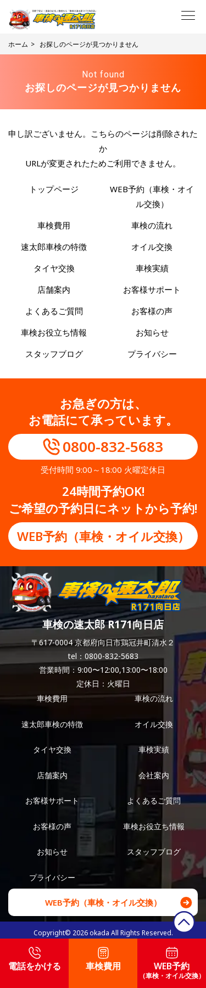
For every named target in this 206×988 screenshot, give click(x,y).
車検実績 (152, 268)
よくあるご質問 (54, 310)
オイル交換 (151, 246)
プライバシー (152, 353)
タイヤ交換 (54, 268)
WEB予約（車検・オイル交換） (103, 536)
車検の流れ (151, 225)
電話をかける (34, 959)
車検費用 (53, 225)
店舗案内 (53, 289)
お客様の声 (151, 310)
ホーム (18, 44)
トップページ (54, 188)
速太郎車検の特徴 (54, 246)
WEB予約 (172, 963)
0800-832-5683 (113, 446)
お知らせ (152, 332)
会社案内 (153, 775)
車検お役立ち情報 (54, 332)
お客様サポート (152, 289)
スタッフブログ (54, 353)
